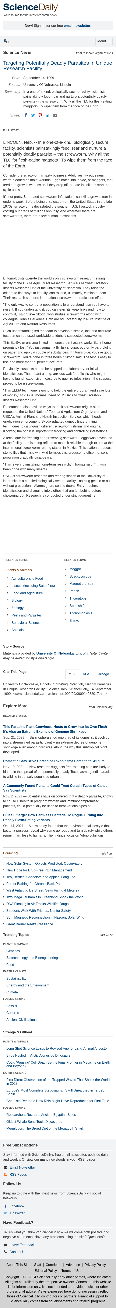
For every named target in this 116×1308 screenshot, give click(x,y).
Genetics (13, 951)
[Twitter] (33, 115)
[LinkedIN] (47, 115)
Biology (16, 600)
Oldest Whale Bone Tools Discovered (34, 1121)
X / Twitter (17, 1213)
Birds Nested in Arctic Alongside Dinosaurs (38, 1055)
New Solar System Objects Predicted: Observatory (44, 863)
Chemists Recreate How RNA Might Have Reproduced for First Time (57, 1101)
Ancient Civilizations (21, 1020)
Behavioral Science (26, 623)
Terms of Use (71, 1270)
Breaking (10, 853)
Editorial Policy (46, 1270)
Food (10, 965)
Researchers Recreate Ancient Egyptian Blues (41, 1114)
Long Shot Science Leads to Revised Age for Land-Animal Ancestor (57, 1048)
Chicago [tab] (102, 674)
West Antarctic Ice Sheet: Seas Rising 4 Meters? (42, 890)
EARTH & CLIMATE (14, 971)
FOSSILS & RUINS (14, 998)
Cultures (12, 1013)
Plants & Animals (19, 570)
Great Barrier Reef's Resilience (29, 924)
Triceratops (78, 598)
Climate (12, 992)
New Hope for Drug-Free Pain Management (39, 870)
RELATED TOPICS (17, 560)
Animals (17, 630)
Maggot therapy (81, 583)
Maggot (75, 569)
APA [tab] (86, 674)
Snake (74, 620)
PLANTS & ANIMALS (15, 944)
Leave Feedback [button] (22, 1245)
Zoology (17, 608)
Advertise (73, 1265)
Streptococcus (80, 576)
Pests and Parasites (26, 615)
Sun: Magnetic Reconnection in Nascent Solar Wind (45, 917)
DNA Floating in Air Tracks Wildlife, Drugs (37, 904)
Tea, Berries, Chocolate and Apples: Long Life (40, 877)
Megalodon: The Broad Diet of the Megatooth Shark (45, 1128)
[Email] (54, 115)
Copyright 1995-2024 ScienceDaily (30, 1277)
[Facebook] (25, 115)
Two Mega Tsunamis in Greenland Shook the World (45, 897)
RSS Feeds (18, 1174)
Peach (74, 591)
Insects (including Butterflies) (33, 586)
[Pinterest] (40, 115)
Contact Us (18, 1252)
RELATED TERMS (75, 560)
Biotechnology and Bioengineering (32, 958)
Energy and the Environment (27, 985)
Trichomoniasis (81, 613)
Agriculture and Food (27, 578)
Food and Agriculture (27, 593)
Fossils (11, 1006)
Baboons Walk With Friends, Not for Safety (38, 910)
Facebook (17, 1206)
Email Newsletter (22, 1167)
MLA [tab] (72, 674)
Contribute (53, 1265)
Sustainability (16, 978)
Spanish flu (78, 606)
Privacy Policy (95, 1265)
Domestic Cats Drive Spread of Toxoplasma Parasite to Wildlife (54, 761)
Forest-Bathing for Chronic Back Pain (34, 884)
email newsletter (77, 25)
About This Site (18, 1265)
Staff (37, 1265)
